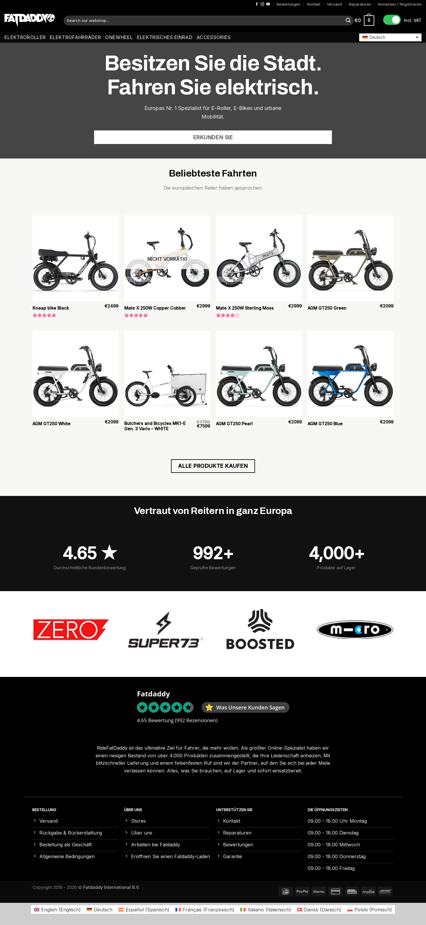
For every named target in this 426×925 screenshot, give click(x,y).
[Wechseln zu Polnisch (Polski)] (369, 909)
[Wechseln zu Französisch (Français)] (204, 909)
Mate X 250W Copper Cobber (155, 308)
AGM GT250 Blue (325, 423)
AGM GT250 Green (327, 308)
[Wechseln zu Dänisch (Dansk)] (319, 909)
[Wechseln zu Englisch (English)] (57, 909)
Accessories (213, 37)
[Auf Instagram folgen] (262, 4)
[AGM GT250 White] (75, 374)
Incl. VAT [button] (413, 20)
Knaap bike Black (51, 308)
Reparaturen (360, 4)
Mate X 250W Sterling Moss (245, 308)
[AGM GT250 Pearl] (259, 374)
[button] (390, 37)
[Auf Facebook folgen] (257, 4)
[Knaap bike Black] (75, 258)
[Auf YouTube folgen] (268, 4)
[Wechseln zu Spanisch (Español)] (143, 909)
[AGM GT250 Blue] (350, 374)
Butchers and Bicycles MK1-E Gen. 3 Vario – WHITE (154, 426)
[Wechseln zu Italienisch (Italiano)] (265, 909)
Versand (334, 4)
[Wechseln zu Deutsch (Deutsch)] (99, 909)
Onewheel (119, 37)
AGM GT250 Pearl (234, 423)
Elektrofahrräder (75, 37)
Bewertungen (288, 4)
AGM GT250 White (51, 423)
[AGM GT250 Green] (350, 258)
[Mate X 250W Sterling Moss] (259, 258)
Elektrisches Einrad (164, 37)
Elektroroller (25, 37)
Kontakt (313, 4)
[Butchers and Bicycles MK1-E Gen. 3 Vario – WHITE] (167, 374)
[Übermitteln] (348, 21)
